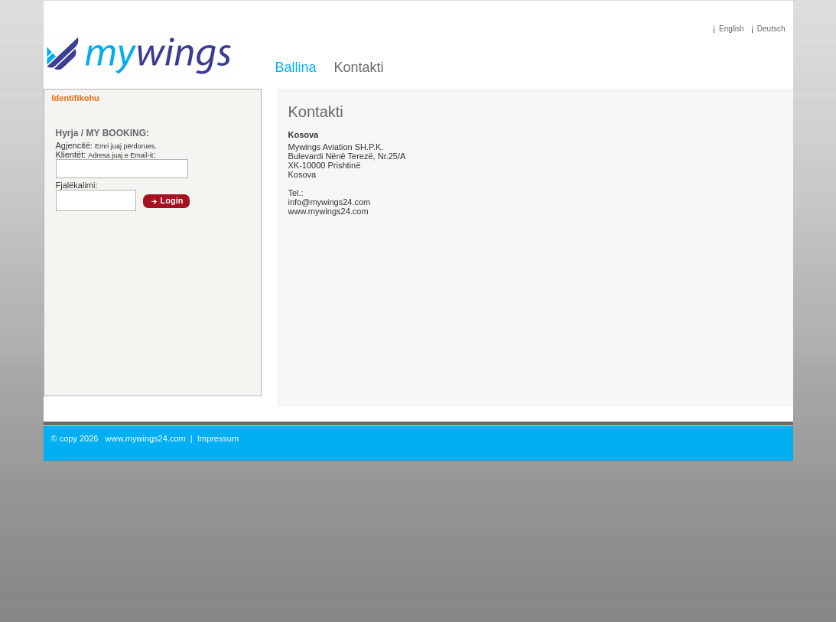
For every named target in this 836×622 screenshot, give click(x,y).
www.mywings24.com (146, 438)
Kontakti (359, 67)
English (731, 28)
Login (172, 200)
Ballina (296, 67)
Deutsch (771, 28)
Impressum (218, 438)
